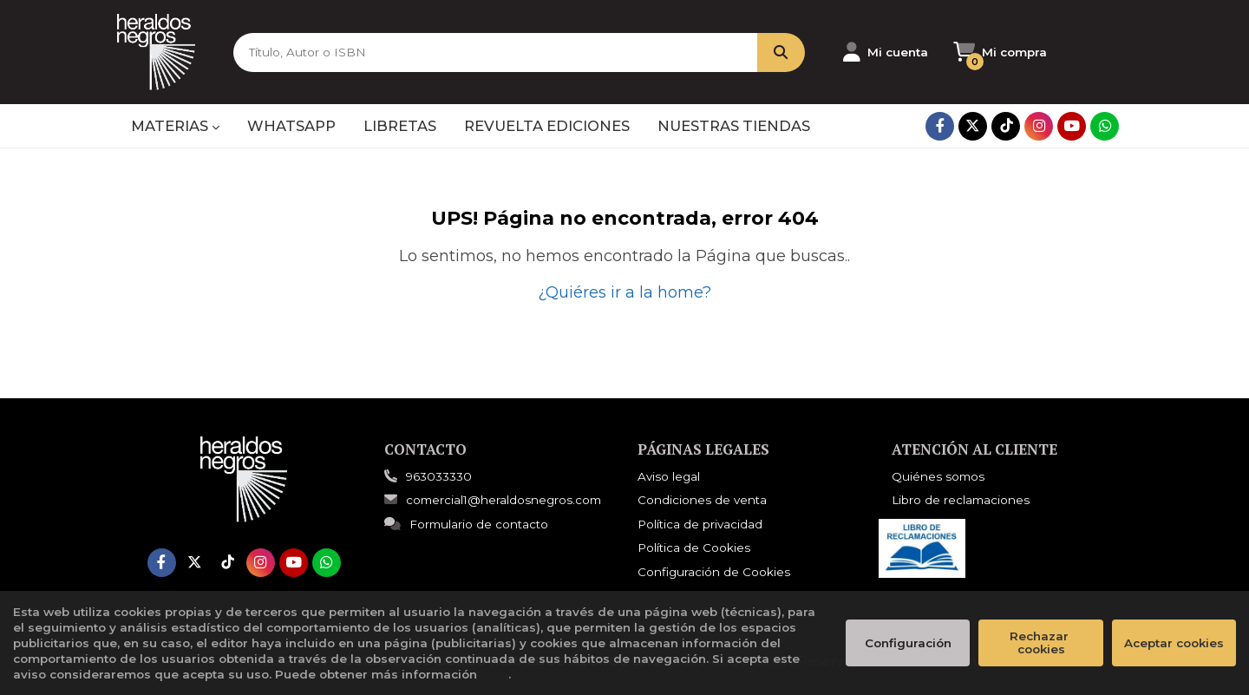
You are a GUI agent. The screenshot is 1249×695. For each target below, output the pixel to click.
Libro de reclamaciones (961, 500)
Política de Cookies (694, 547)
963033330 (439, 476)
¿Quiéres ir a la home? (624, 292)
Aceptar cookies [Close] (1174, 643)
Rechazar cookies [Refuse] (1041, 642)
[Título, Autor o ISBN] (493, 52)
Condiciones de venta (702, 500)
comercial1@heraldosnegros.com (492, 500)
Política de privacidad (700, 524)
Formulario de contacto (466, 524)
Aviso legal (669, 476)
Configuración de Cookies (714, 572)
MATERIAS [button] (175, 125)
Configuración (908, 643)
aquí (494, 674)
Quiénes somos (938, 476)
